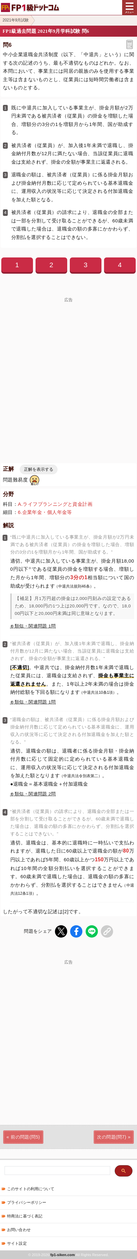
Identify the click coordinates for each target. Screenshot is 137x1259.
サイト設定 (17, 1243)
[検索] (57, 1170)
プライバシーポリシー (26, 1202)
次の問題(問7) (111, 1137)
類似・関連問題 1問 (35, 626)
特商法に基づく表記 (24, 1216)
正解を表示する (38, 469)
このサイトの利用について (30, 1189)
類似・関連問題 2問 (35, 794)
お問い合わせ (19, 1230)
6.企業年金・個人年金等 (45, 512)
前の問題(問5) (25, 1137)
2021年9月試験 (16, 20)
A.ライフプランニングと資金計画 (55, 504)
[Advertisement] (68, 371)
